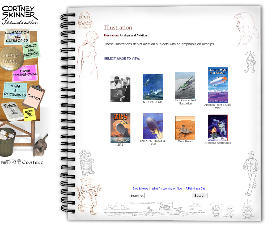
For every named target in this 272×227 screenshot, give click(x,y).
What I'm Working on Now (167, 188)
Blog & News (140, 188)
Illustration (111, 35)
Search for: (137, 195)
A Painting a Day (195, 188)
